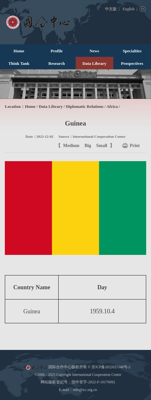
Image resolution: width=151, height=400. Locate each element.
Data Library (94, 63)
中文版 (111, 9)
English (129, 9)
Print (135, 145)
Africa (112, 106)
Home (19, 50)
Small (101, 145)
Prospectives (132, 63)
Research (56, 63)
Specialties (132, 50)
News (94, 50)
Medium (71, 145)
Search (142, 9)
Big (88, 145)
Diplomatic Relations (85, 106)
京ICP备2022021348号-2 (110, 367)
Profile (56, 50)
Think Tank (18, 63)
